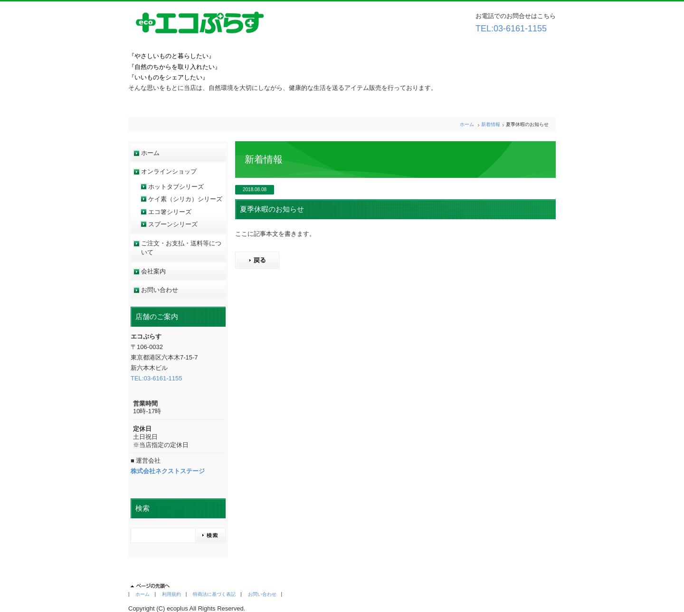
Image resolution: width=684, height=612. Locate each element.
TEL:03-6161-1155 (156, 378)
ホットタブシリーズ (176, 186)
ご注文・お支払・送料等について (181, 248)
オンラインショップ (169, 171)
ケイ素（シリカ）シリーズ (185, 199)
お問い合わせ (159, 289)
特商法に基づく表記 (214, 594)
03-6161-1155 (520, 28)
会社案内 (153, 271)
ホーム (467, 124)
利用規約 (171, 594)
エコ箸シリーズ (169, 211)
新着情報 (490, 124)
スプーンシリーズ (173, 224)
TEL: (484, 28)
